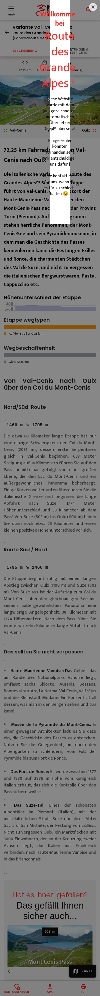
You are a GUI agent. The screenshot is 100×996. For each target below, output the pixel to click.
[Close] (93, 429)
